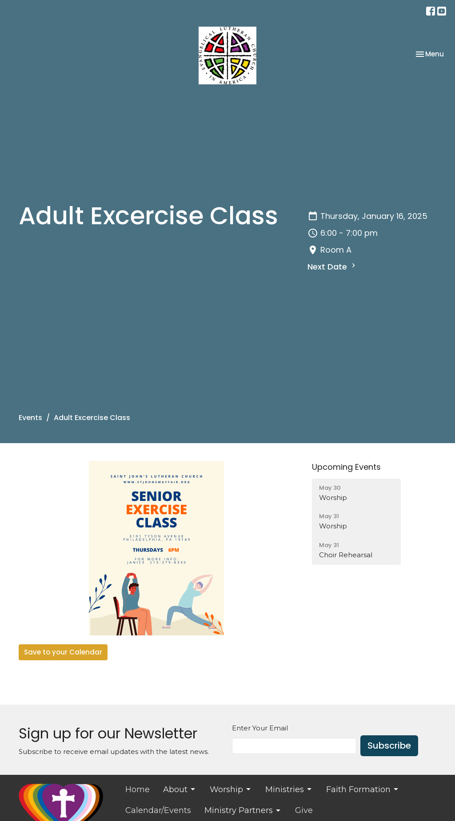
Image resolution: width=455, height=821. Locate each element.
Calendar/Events (158, 810)
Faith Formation (362, 789)
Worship (231, 789)
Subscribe (389, 745)
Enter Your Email (260, 728)
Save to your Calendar (63, 652)
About (179, 789)
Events (30, 417)
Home (137, 789)
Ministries (289, 789)
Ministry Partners (243, 810)
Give (304, 810)
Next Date (332, 266)
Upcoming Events (346, 466)
